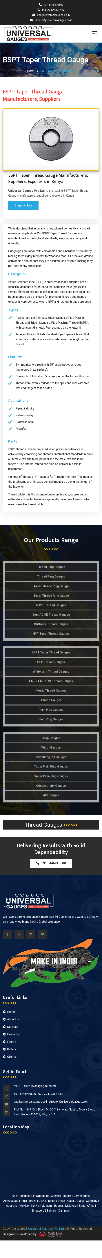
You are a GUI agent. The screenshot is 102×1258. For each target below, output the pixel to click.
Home (30, 71)
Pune (13, 1196)
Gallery (11, 1049)
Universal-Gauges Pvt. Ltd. (46, 1228)
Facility (11, 1042)
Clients (11, 1057)
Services (12, 1027)
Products (13, 1034)
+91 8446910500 (51, 5)
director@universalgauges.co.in (51, 20)
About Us (13, 1019)
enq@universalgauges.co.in (51, 15)
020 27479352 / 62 (51, 10)
